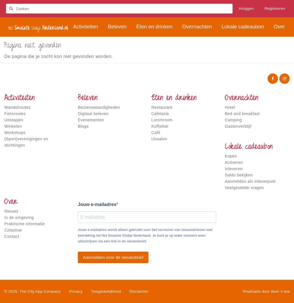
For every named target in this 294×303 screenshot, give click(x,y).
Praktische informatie (24, 224)
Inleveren (234, 168)
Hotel (230, 107)
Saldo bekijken (239, 175)
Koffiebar (160, 126)
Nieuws (11, 211)
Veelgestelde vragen (244, 187)
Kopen (231, 156)
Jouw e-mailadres (97, 204)
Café (155, 132)
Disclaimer (138, 291)
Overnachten (241, 98)
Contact (11, 236)
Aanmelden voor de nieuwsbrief (113, 257)
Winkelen (13, 126)
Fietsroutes (15, 113)
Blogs (83, 126)
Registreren (274, 8)
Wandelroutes (17, 107)
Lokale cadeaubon (248, 147)
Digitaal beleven (93, 113)
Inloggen (246, 8)
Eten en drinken (173, 98)
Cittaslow (13, 230)
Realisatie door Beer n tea (266, 291)
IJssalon (159, 139)
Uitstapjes (13, 120)
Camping (233, 120)
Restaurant (161, 107)
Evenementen (91, 120)
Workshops (15, 132)
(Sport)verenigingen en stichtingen (26, 142)
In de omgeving (19, 217)
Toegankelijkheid (106, 291)
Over (11, 202)
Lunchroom (162, 120)
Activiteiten (19, 98)
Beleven (87, 98)
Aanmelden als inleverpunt (250, 181)
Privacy (75, 291)
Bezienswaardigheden (99, 107)
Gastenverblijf (238, 126)
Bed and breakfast (242, 113)
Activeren (234, 162)
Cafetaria (160, 113)
